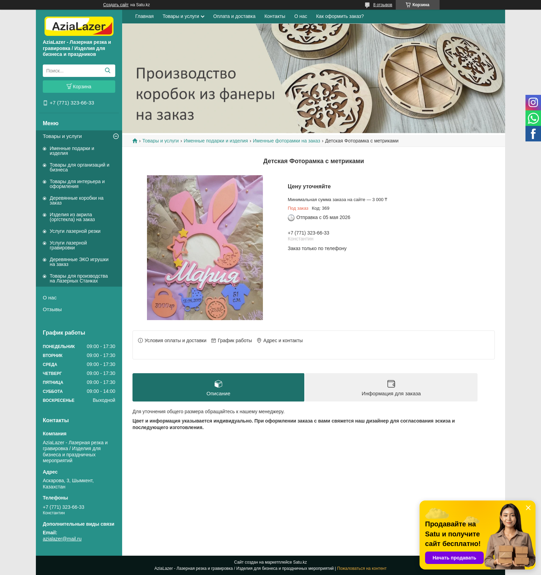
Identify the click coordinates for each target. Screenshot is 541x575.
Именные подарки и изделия (72, 151)
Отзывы (52, 309)
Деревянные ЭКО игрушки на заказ (79, 262)
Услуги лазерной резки (75, 231)
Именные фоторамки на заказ (286, 140)
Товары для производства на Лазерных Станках (79, 278)
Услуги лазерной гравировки (68, 245)
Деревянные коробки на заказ (77, 200)
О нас (50, 297)
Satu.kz (300, 562)
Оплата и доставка (234, 16)
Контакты (274, 16)
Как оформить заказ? (340, 16)
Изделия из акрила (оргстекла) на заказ (72, 217)
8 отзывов (382, 4)
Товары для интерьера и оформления (77, 184)
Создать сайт (116, 4)
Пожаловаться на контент (361, 568)
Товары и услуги (62, 136)
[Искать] (107, 71)
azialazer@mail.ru (62, 539)
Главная (144, 16)
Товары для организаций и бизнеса (79, 167)
